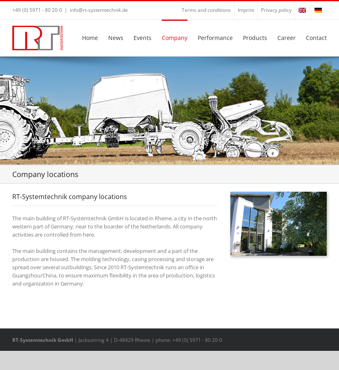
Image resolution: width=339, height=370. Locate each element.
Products (255, 38)
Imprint (246, 10)
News (115, 38)
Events (143, 38)
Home (90, 38)
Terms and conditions (206, 10)
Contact (316, 38)
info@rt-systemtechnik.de (99, 10)
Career (286, 38)
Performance (215, 38)
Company (174, 38)
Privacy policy (276, 10)
